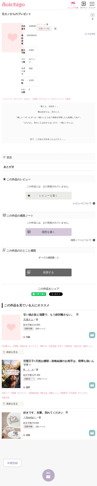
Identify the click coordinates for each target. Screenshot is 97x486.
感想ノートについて (81, 240)
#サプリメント (57, 99)
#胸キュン (88, 346)
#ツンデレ (83, 393)
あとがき (9, 166)
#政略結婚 (34, 393)
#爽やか (44, 346)
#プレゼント (44, 99)
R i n (28, 369)
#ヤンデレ (18, 99)
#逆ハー (5, 393)
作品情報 (91, 34)
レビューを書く (48, 195)
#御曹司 (64, 393)
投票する (48, 272)
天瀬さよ (28, 319)
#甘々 (60, 346)
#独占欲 (23, 346)
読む (48, 473)
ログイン (83, 8)
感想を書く (48, 231)
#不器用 (73, 393)
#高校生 (68, 346)
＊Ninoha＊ (29, 417)
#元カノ (27, 99)
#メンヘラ (8, 99)
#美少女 (77, 346)
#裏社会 (44, 393)
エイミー (40, 24)
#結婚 (35, 99)
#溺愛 (15, 346)
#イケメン (34, 346)
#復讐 (68, 99)
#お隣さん (7, 346)
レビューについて (82, 203)
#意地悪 (52, 346)
